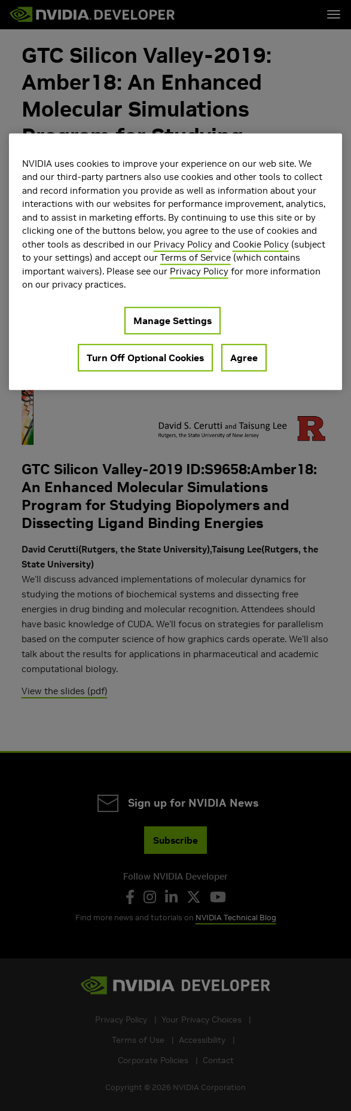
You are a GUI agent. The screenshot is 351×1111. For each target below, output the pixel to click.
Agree (244, 358)
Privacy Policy (183, 244)
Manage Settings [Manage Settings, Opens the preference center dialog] (172, 320)
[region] (176, 261)
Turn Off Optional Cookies (145, 358)
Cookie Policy (261, 244)
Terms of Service (195, 257)
